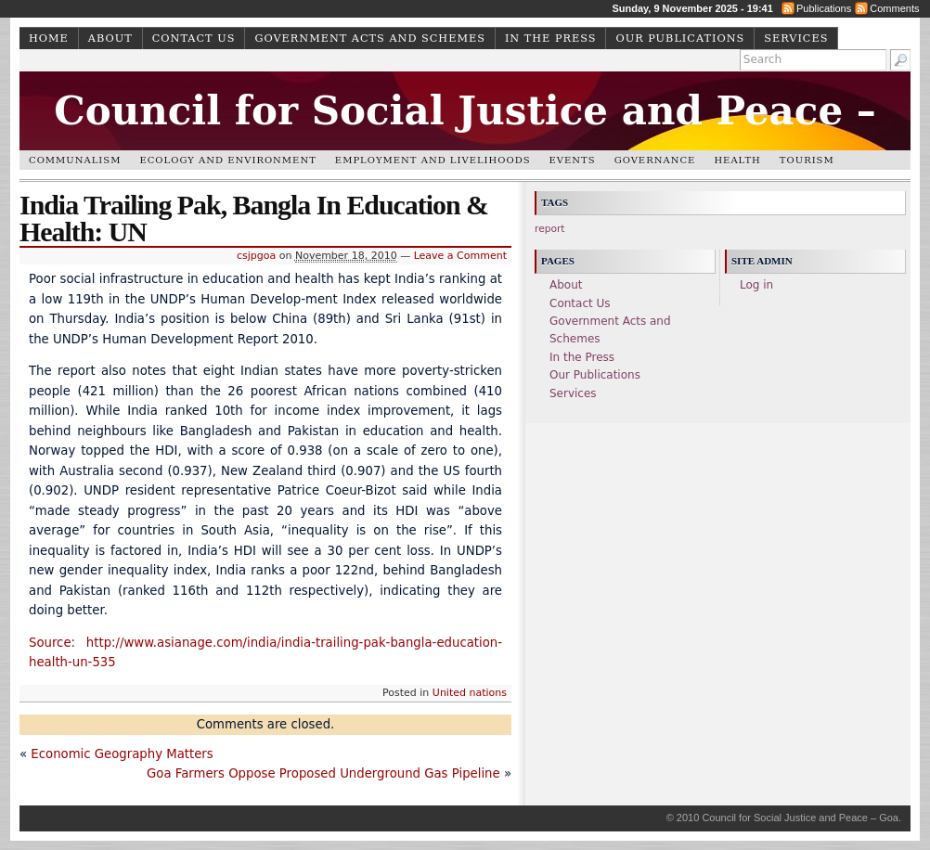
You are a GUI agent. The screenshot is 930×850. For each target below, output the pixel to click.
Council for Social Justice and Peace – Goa (465, 140)
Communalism (75, 160)
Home (49, 38)
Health (737, 160)
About (110, 38)
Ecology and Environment (227, 160)
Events (572, 160)
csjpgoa (256, 256)
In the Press (551, 38)
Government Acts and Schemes (369, 38)
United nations (470, 693)
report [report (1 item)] (550, 229)
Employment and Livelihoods (433, 160)
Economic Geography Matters (122, 754)
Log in (756, 284)
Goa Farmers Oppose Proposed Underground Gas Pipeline (323, 773)
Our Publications (679, 38)
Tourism (807, 160)
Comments (894, 8)
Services (796, 38)
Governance (655, 160)
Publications (823, 8)
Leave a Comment (460, 256)
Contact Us (194, 38)
